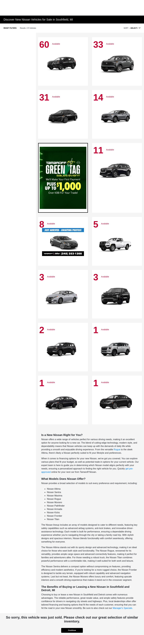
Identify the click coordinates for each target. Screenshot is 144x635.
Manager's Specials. (123, 608)
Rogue (117, 449)
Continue (72, 630)
